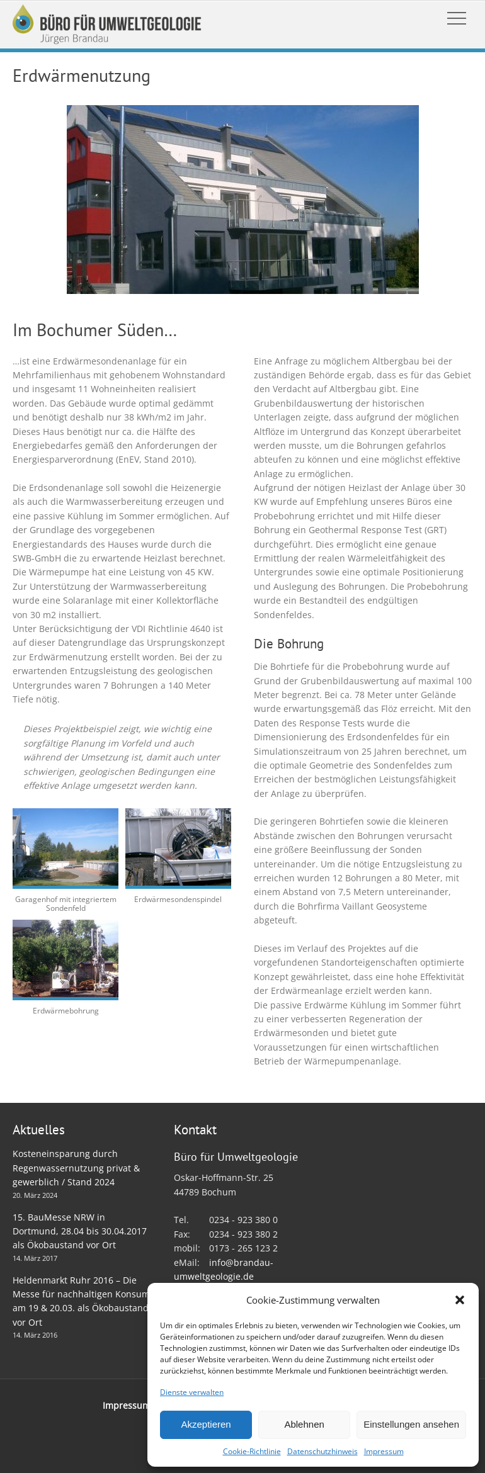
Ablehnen (304, 1424)
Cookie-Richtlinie (252, 1451)
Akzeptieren (206, 1424)
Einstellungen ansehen (411, 1424)
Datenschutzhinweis (322, 1451)
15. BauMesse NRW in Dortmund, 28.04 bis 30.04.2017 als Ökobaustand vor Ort (80, 1231)
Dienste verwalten (192, 1392)
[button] (460, 1300)
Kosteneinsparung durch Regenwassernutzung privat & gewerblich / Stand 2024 (76, 1168)
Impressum (384, 1451)
